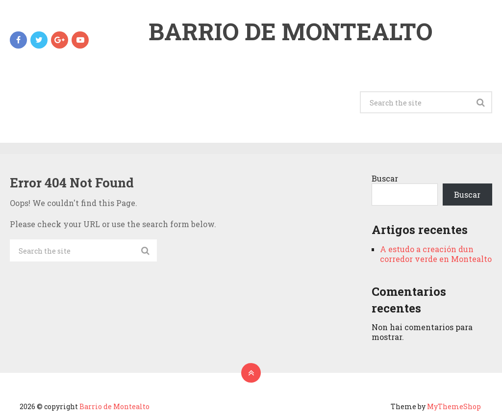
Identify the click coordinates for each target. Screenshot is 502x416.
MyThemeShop (454, 406)
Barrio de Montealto (290, 31)
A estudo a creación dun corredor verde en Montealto (436, 254)
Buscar (385, 178)
